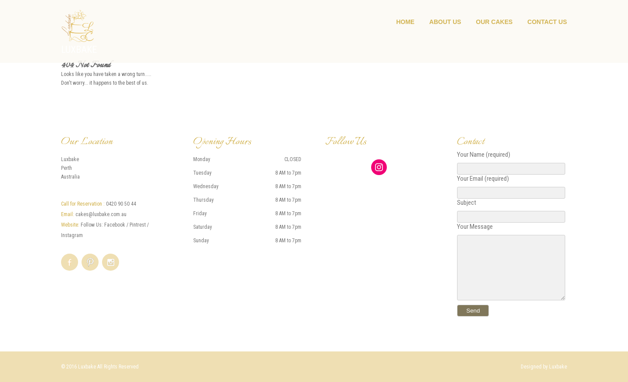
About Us (445, 21)
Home (405, 21)
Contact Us (547, 21)
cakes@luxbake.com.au (100, 214)
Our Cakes (494, 21)
